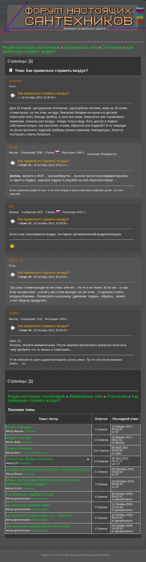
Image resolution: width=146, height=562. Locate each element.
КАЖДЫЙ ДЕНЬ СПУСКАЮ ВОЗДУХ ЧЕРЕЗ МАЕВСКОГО (48, 470)
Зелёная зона (41, 453)
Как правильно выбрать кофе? (28, 505)
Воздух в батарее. (19, 427)
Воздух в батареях (19, 448)
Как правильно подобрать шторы (30, 494)
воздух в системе (18, 438)
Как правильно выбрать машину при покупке (38, 526)
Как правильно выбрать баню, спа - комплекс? (39, 515)
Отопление (29, 431)
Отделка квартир (39, 498)
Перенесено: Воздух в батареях (29, 459)
